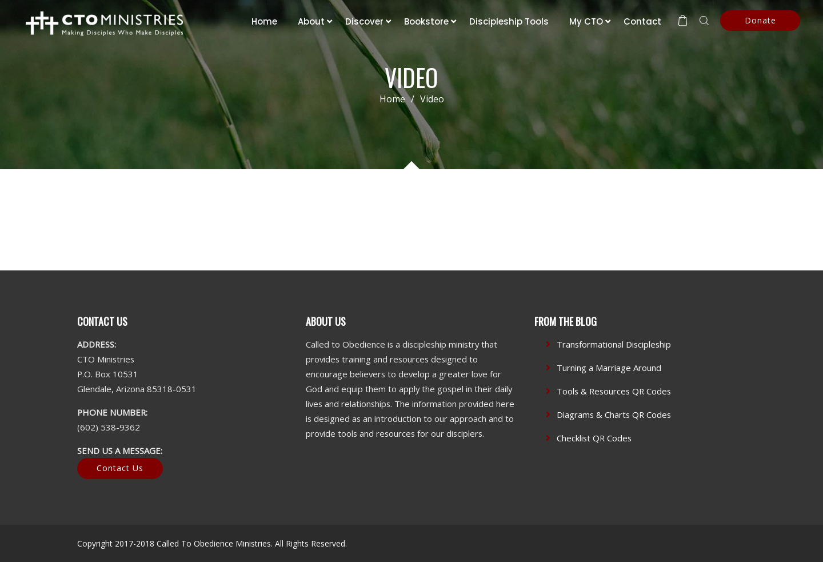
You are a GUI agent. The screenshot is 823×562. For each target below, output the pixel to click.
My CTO (586, 21)
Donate (760, 20)
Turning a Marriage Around (609, 367)
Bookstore (426, 21)
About (311, 21)
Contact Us (120, 468)
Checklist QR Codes (594, 438)
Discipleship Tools (509, 21)
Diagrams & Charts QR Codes (614, 414)
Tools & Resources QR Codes (614, 391)
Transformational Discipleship (614, 344)
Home (264, 21)
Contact (642, 21)
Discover (364, 21)
